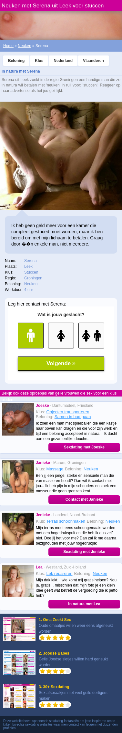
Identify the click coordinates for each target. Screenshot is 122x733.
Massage (55, 469)
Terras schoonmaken (65, 521)
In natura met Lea (84, 604)
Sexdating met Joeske (84, 447)
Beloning (16, 60)
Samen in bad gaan (73, 416)
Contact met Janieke (84, 499)
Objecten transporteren (67, 411)
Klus (39, 60)
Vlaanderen (93, 60)
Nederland (63, 60)
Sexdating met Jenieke (84, 551)
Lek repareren (59, 573)
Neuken (24, 46)
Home (8, 46)
